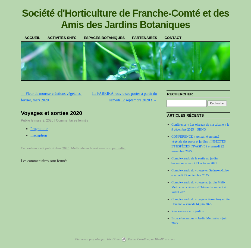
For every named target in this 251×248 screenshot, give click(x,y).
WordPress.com (165, 239)
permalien (119, 148)
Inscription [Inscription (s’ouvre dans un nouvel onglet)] (38, 135)
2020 (65, 148)
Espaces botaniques (104, 38)
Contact (172, 38)
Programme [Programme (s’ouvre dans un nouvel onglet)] (39, 129)
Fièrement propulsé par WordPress (97, 239)
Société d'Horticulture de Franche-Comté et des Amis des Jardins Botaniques (125, 19)
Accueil (32, 38)
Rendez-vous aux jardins (187, 211)
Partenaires (144, 38)
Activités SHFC (62, 38)
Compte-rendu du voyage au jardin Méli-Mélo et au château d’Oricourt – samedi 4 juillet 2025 (198, 187)
